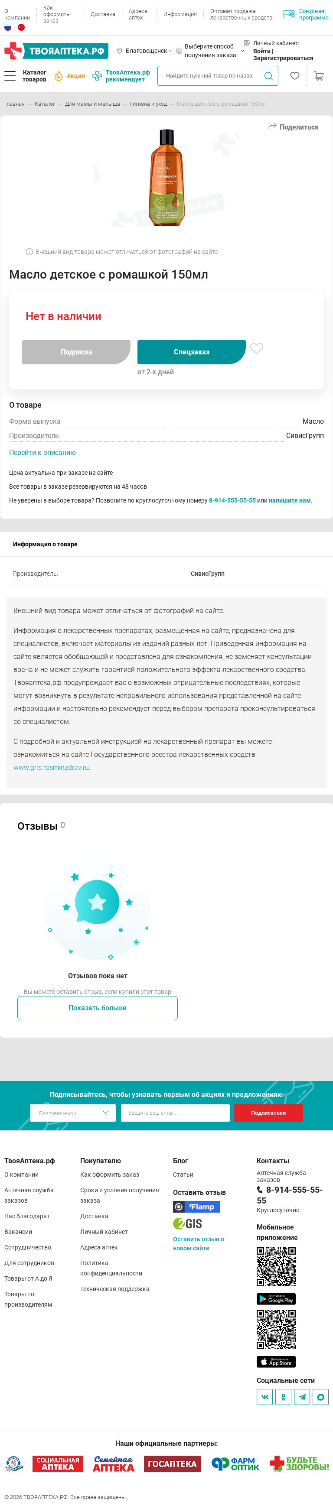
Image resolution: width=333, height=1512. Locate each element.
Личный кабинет (104, 1231)
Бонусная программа (306, 14)
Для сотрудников (29, 1262)
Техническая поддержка (115, 1288)
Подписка (76, 352)
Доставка (103, 14)
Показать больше (98, 1008)
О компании (17, 14)
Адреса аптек (138, 14)
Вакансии (18, 1231)
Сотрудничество (27, 1247)
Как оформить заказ (56, 14)
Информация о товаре (45, 544)
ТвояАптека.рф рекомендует (121, 76)
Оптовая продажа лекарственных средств (241, 14)
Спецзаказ (191, 352)
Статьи (183, 1174)
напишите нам (290, 500)
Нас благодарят (27, 1216)
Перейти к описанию (42, 452)
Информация (180, 14)
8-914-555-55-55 (232, 500)
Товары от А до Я (28, 1278)
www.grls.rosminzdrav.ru (51, 767)
